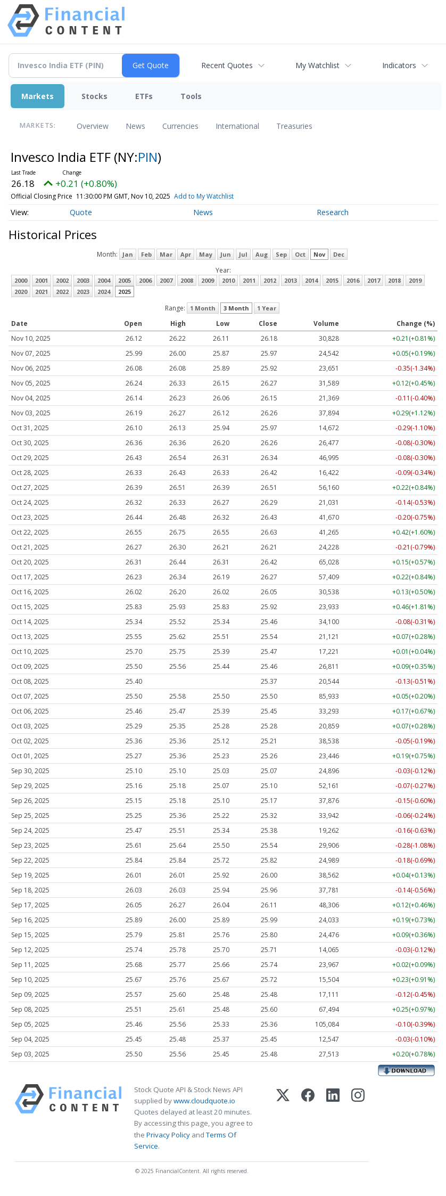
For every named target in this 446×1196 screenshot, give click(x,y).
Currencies (180, 126)
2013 (290, 280)
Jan (127, 254)
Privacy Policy (168, 1135)
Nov (319, 254)
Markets (37, 96)
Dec (338, 254)
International (237, 126)
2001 (41, 280)
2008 (186, 280)
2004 (103, 280)
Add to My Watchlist (217, 196)
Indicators (399, 65)
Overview (93, 126)
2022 (62, 292)
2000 (20, 280)
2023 (83, 292)
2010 (228, 280)
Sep (281, 254)
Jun (225, 254)
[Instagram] (358, 1118)
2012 (269, 280)
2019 (415, 280)
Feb (146, 254)
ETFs (144, 96)
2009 (207, 280)
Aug (261, 254)
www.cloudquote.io (204, 1100)
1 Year (266, 308)
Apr (185, 254)
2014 (311, 280)
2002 (62, 280)
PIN (148, 157)
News (135, 126)
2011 (249, 280)
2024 (103, 292)
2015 (332, 280)
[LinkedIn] (333, 1118)
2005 (124, 280)
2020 (20, 292)
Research (333, 212)
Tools (191, 96)
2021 (41, 292)
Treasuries (294, 126)
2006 (145, 280)
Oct (300, 254)
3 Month (236, 308)
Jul (243, 254)
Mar (166, 254)
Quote (81, 212)
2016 (352, 280)
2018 (394, 280)
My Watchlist (317, 65)
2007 (166, 280)
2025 (124, 292)
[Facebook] (308, 1118)
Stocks (94, 96)
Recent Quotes (227, 65)
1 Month (203, 308)
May (205, 254)
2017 (373, 280)
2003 (83, 280)
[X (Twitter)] (283, 1118)
